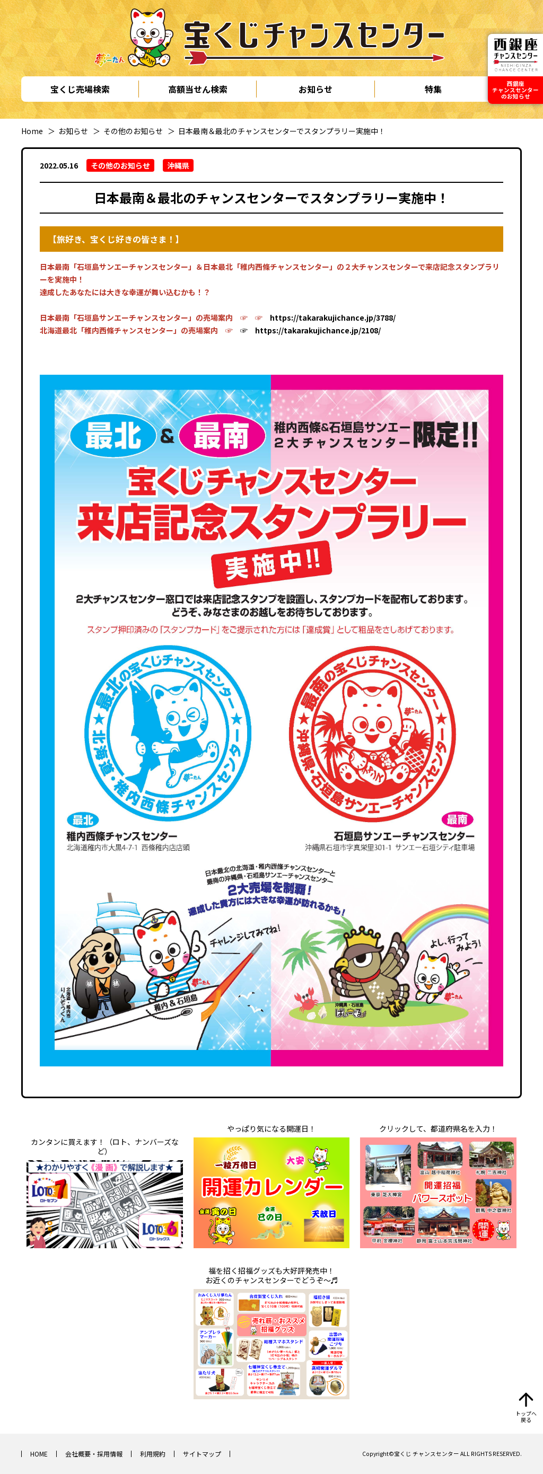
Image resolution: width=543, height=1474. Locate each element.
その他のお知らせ (133, 131)
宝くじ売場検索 (80, 89)
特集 (433, 89)
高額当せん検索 (197, 89)
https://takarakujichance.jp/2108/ (318, 330)
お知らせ (315, 89)
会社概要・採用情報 (93, 1453)
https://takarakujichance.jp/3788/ (333, 317)
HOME (39, 1453)
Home (32, 131)
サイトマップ (202, 1453)
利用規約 (152, 1453)
